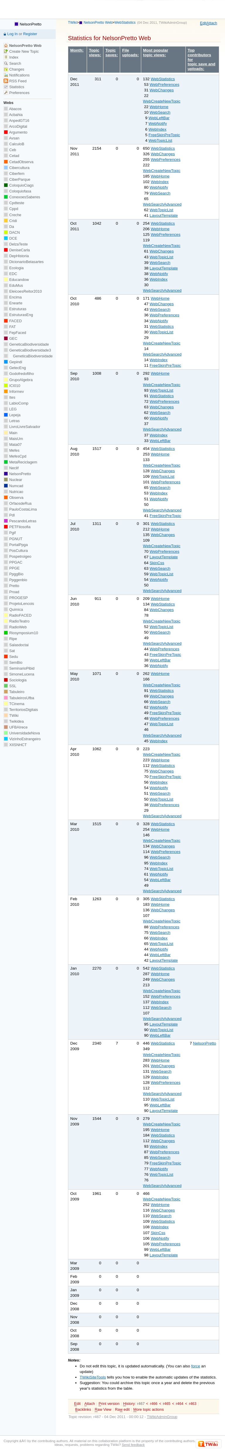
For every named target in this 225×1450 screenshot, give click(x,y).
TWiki (72, 23)
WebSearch (160, 112)
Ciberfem (14, 173)
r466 (154, 1403)
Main (10, 433)
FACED (13, 321)
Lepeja (12, 415)
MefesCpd (15, 456)
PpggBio (13, 574)
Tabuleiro (14, 692)
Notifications (17, 75)
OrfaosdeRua (18, 503)
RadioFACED (18, 615)
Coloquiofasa (17, 191)
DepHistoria (16, 256)
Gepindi (13, 362)
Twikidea (14, 721)
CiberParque (17, 179)
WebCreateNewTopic (161, 101)
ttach (212, 23)
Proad (11, 592)
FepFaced (15, 332)
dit (203, 23)
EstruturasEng (18, 315)
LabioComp (16, 403)
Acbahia (13, 114)
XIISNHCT (15, 745)
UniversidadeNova (22, 733)
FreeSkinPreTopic (164, 135)
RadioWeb (15, 627)
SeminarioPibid (19, 668)
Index (11, 57)
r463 (193, 1403)
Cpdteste (14, 203)
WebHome (159, 107)
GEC (10, 338)
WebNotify (158, 123)
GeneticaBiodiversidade (26, 344)
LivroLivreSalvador (22, 426)
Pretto (11, 586)
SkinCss (157, 563)
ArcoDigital (15, 126)
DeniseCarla (17, 250)
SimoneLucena (19, 674)
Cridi (10, 221)
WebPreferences (164, 84)
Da (9, 226)
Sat (9, 651)
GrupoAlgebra (18, 380)
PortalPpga (16, 545)
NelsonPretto (204, 1043)
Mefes (12, 450)
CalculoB (14, 144)
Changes (14, 69)
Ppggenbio (15, 580)
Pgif (10, 532)
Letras (12, 421)
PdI (9, 515)
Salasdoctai (16, 645)
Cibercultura (17, 168)
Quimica (13, 609)
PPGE (12, 568)
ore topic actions (148, 1409)
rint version (108, 1403)
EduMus (13, 285)
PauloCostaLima (20, 509)
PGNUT (13, 539)
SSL (10, 686)
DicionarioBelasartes (24, 262)
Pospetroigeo (17, 556)
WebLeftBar (159, 118)
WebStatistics (125, 23)
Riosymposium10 (21, 633)
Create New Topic (21, 51)
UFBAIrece (16, 727)
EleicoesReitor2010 (23, 291)
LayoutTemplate (164, 215)
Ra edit (122, 1409)
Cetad (11, 155)
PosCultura (16, 550)
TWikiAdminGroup (172, 22)
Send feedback (133, 1444)
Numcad (13, 486)
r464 (179, 1403)
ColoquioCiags (19, 185)
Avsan (11, 138)
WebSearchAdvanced (162, 204)
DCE (10, 238)
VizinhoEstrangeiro (22, 739)
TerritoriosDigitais (21, 709)
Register (30, 34)
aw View (103, 1409)
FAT (10, 327)
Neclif (11, 468)
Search (12, 63)
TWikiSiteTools (93, 1377)
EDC (10, 274)
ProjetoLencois (19, 603)
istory (129, 1403)
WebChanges (162, 90)
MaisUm (13, 438)
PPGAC (13, 562)
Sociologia (15, 680)
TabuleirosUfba (19, 698)
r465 (167, 1403)
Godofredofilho (19, 373)
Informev (14, 391)
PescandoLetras (20, 521)
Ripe (10, 639)
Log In (12, 34)
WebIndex (157, 129)
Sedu (11, 656)
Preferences (17, 93)
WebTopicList (160, 140)
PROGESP (16, 598)
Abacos (13, 109)
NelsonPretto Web (98, 23)
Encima (13, 297)
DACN (12, 232)
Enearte (13, 303)
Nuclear (13, 479)
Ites (9, 397)
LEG (10, 409)
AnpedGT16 (16, 120)
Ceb (10, 150)
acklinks (83, 1409)
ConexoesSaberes (22, 197)
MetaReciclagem (20, 462)
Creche (12, 215)
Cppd (11, 209)
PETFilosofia (17, 527)
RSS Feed (15, 81)
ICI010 (12, 385)
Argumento (16, 132)
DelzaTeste (16, 244)
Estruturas (15, 309)
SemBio (13, 662)
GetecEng (15, 368)
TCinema (14, 704)
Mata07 (13, 444)
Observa (13, 497)
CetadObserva (18, 162)
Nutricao (13, 491)
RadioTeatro (17, 621)
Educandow (16, 279)
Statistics (14, 87)
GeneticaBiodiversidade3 (27, 350)
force (195, 1366)
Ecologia (14, 268)
